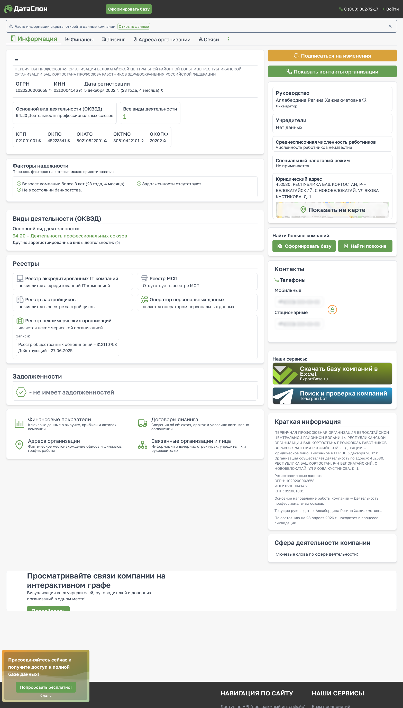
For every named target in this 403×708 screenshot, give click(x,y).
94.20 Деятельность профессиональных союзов (64, 115)
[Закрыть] (390, 26)
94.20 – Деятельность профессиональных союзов (70, 235)
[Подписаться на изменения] (332, 55)
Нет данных (289, 127)
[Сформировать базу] (129, 9)
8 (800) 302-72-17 (361, 9)
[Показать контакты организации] (332, 71)
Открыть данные (134, 26)
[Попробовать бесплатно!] (46, 687)
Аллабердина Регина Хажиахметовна (321, 100)
